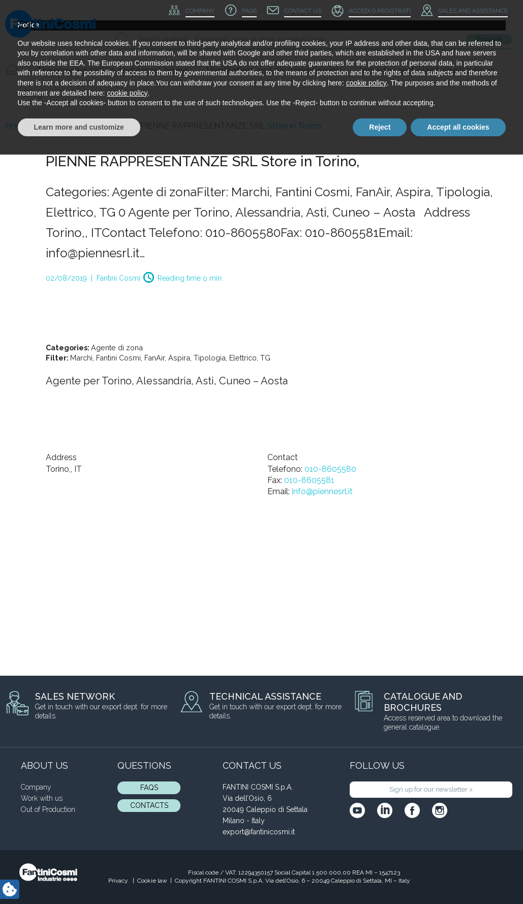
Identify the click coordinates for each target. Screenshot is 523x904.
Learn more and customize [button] (79, 876)
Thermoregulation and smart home (112, 70)
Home (16, 126)
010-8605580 (330, 469)
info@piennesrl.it (322, 491)
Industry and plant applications (427, 70)
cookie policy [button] (366, 832)
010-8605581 (309, 480)
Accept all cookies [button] (458, 876)
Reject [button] (379, 876)
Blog (33, 93)
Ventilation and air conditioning (274, 70)
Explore (489, 39)
